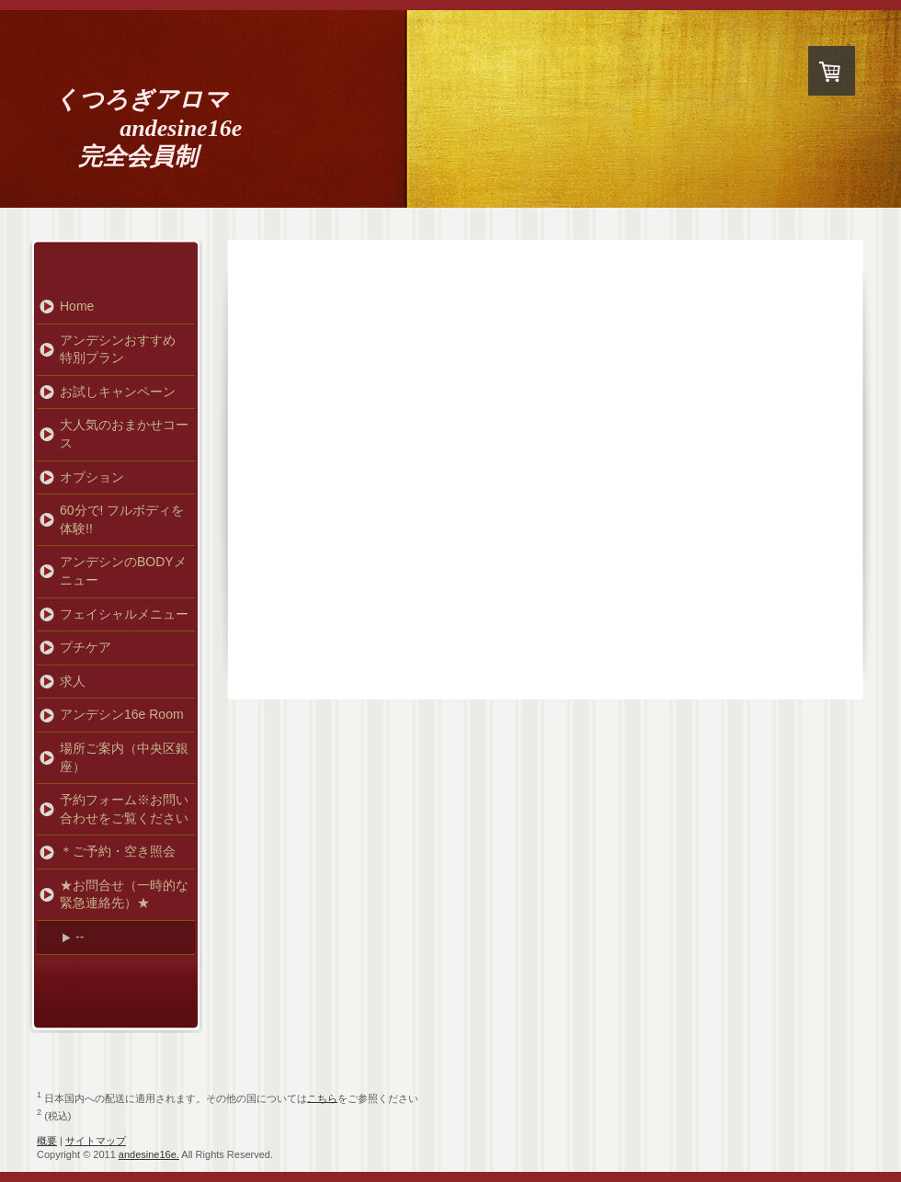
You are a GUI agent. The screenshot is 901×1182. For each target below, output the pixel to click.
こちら (322, 1097)
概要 (47, 1140)
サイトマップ (95, 1140)
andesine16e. (149, 1154)
